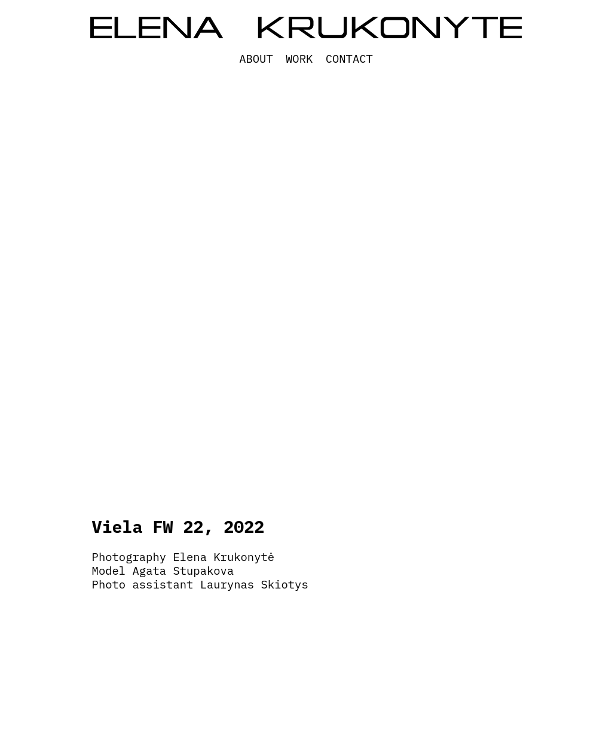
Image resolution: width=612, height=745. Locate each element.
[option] (306, 322)
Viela (117, 527)
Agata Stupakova (183, 570)
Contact (349, 58)
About (256, 58)
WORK (299, 58)
